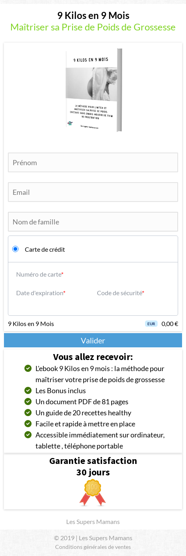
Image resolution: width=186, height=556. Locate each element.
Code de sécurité (119, 292)
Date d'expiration (39, 292)
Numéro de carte (38, 274)
